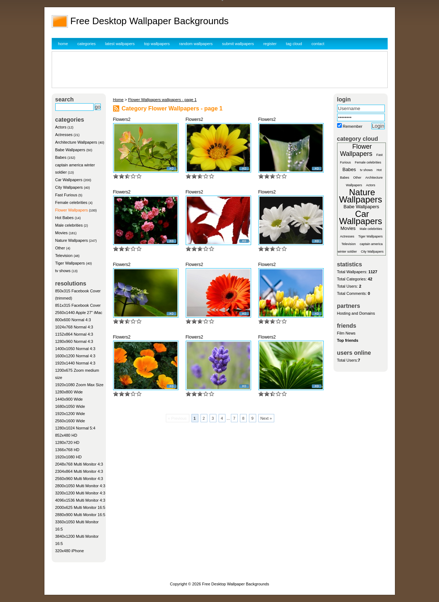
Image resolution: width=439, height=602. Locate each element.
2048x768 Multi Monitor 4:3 (79, 464)
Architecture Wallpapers (76, 142)
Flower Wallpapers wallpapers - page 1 (162, 99)
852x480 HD (66, 435)
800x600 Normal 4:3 (73, 320)
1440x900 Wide (69, 399)
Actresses (64, 134)
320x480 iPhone (69, 551)
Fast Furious (66, 195)
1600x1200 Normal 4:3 (75, 356)
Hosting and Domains (356, 313)
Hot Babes (64, 217)
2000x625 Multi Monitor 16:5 (80, 507)
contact (317, 44)
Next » (266, 418)
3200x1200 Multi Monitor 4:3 (80, 493)
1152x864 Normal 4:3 (74, 334)
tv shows (63, 271)
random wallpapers (196, 44)
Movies (61, 233)
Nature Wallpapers (71, 240)
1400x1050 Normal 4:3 (75, 348)
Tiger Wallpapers (70, 263)
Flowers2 (122, 119)
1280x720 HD (67, 442)
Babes (60, 157)
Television (64, 255)
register (270, 44)
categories (86, 44)
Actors (60, 127)
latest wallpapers (120, 44)
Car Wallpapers (68, 180)
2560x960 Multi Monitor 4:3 (79, 478)
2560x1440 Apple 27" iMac (79, 312)
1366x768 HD (67, 450)
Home (118, 99)
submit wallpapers (238, 44)
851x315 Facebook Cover (78, 305)
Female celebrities (71, 202)
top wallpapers (157, 44)
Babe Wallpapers (70, 150)
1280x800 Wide (69, 392)
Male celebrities (69, 225)
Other (60, 248)
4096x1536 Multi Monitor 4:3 (80, 500)
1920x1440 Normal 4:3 (75, 363)
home (63, 44)
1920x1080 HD (68, 457)
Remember (352, 126)
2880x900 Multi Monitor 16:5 (80, 514)
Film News (346, 333)
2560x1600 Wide (70, 421)
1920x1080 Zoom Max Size (79, 385)
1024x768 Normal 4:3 (74, 327)
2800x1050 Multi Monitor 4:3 (80, 486)
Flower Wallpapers (71, 210)
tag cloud (294, 44)
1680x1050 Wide (70, 406)
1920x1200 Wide (70, 413)
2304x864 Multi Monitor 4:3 (79, 471)
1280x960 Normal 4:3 (74, 341)
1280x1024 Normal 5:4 (75, 428)
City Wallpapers (69, 187)
